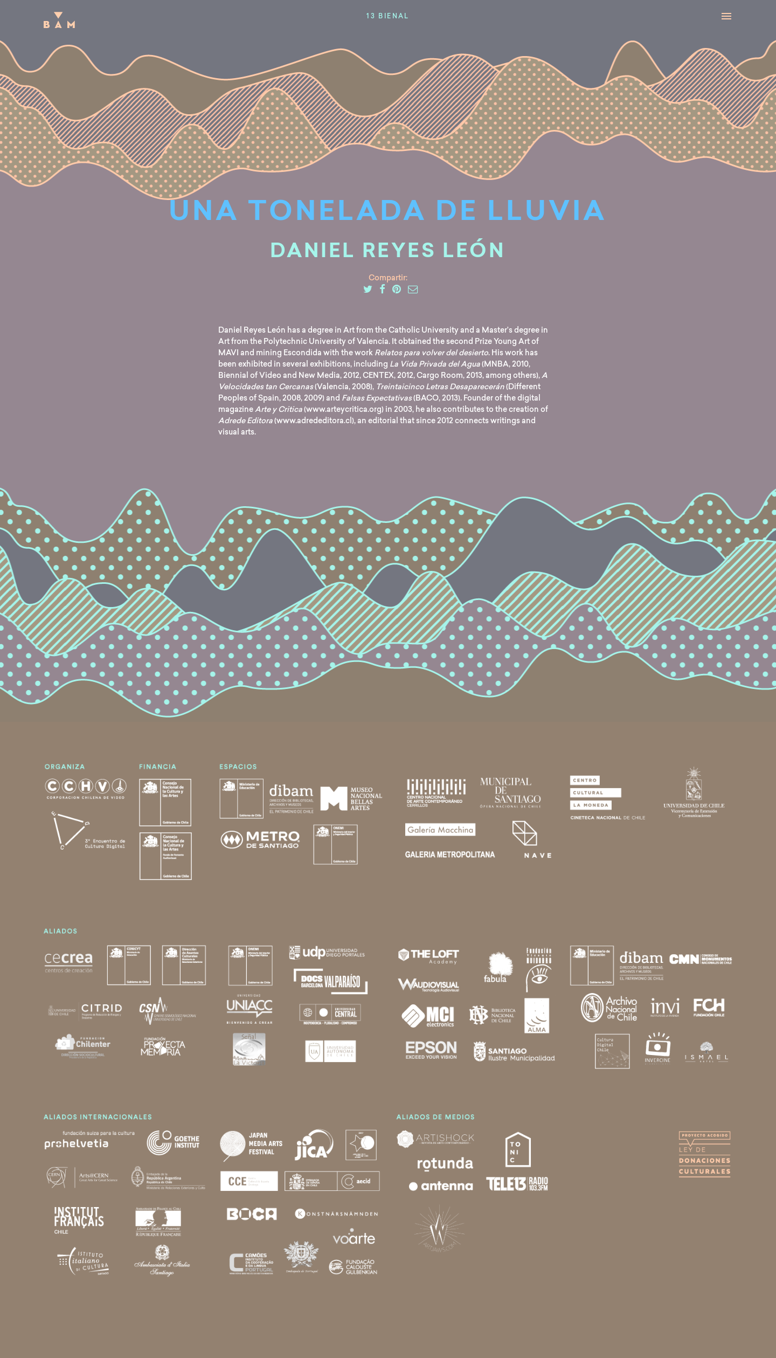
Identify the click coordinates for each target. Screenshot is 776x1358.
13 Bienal (388, 16)
